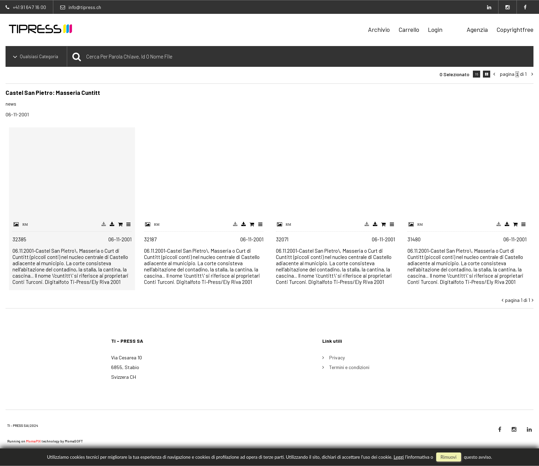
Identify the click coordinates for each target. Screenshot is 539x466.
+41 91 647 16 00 (29, 7)
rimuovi (449, 457)
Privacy (337, 357)
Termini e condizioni (349, 367)
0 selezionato (454, 74)
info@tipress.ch (85, 7)
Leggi (399, 457)
